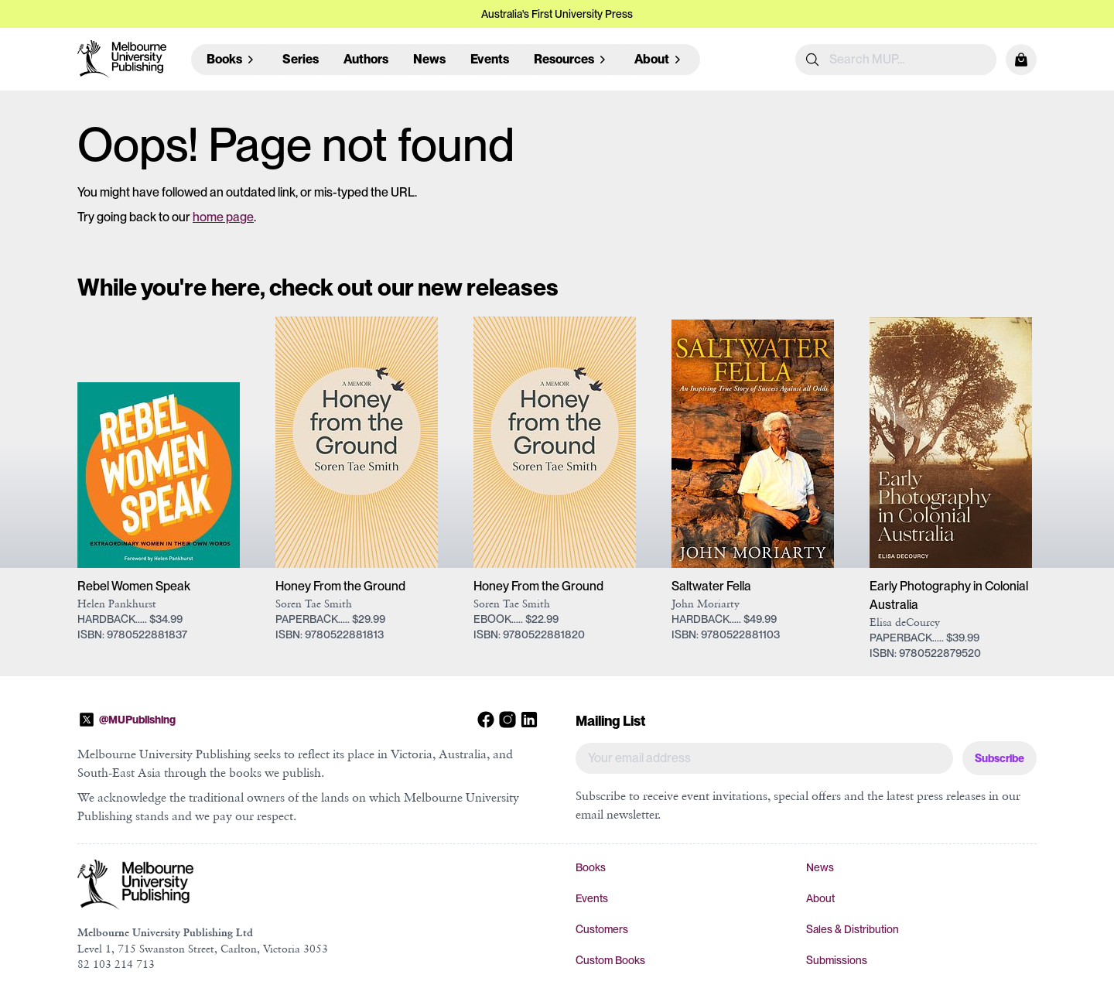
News (429, 59)
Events (489, 59)
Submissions (836, 960)
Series (300, 59)
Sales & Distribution (852, 929)
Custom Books (610, 960)
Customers (602, 929)
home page (223, 217)
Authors (365, 59)
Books (591, 867)
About (820, 898)
